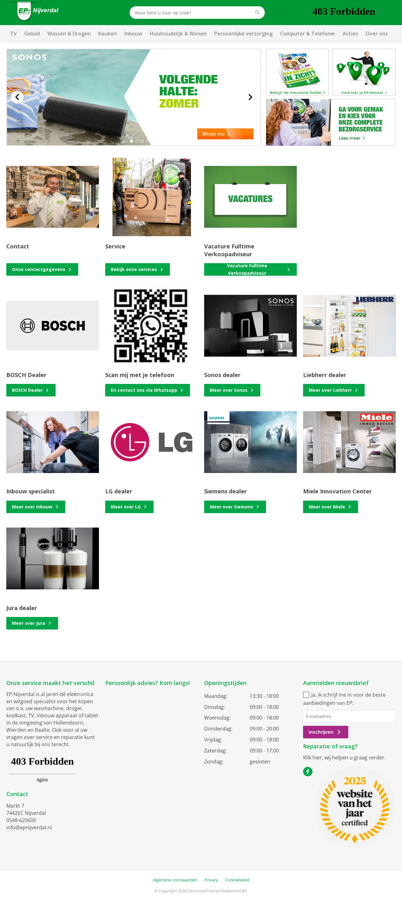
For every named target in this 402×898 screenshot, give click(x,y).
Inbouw (133, 33)
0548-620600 (21, 820)
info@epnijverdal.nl (29, 827)
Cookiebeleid (237, 880)
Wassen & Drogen (69, 33)
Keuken (107, 33)
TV (13, 33)
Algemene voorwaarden (175, 880)
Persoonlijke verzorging (243, 33)
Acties (350, 33)
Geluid (32, 33)
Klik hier (312, 757)
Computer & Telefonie (307, 33)
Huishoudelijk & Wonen (178, 33)
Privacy (211, 880)
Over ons (377, 33)
